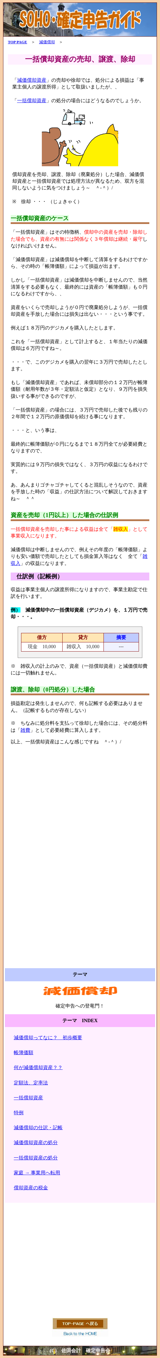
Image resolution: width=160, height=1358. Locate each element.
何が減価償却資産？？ (38, 1067)
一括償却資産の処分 (36, 1157)
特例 (19, 1112)
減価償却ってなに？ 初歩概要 (48, 1037)
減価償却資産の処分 (36, 1142)
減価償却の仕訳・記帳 (38, 1127)
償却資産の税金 (31, 1187)
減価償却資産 (31, 80)
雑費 (25, 730)
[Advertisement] (80, 810)
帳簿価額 (23, 1052)
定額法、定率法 (31, 1082)
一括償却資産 (31, 100)
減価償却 (47, 42)
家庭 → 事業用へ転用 (37, 1172)
